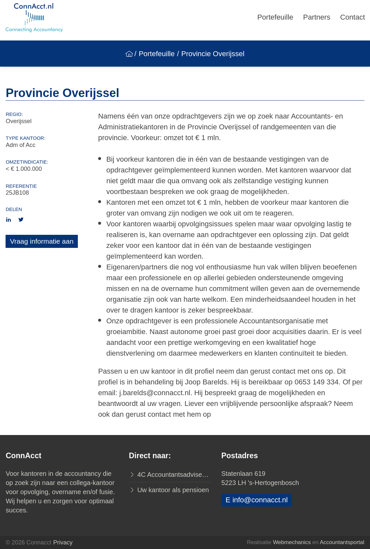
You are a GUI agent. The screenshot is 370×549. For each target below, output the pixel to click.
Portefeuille (275, 17)
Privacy (63, 542)
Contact (352, 17)
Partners (316, 17)
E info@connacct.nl (257, 500)
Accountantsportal (342, 542)
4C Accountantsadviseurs (172, 474)
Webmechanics (292, 542)
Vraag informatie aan (41, 241)
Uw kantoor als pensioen (172, 489)
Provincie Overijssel (212, 54)
